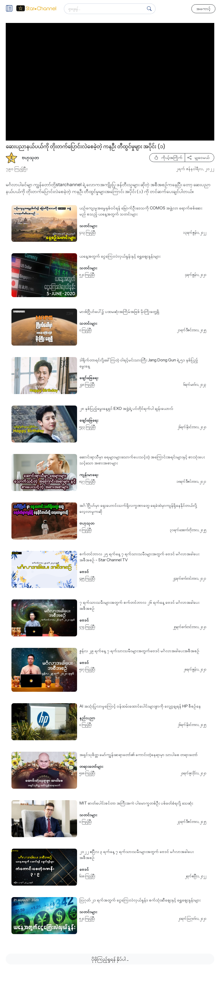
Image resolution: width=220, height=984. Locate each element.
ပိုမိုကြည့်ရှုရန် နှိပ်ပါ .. (110, 959)
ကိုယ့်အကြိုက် (168, 157)
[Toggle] (11, 8)
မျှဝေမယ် (198, 157)
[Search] (149, 8)
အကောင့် (203, 8)
